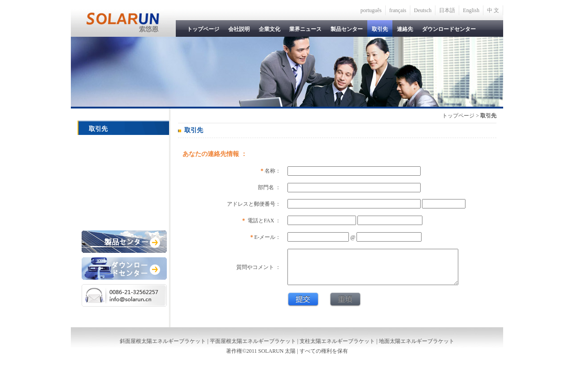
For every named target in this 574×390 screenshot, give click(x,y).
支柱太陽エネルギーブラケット (337, 348)
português (371, 10)
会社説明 (239, 29)
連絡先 (405, 29)
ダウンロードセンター (449, 29)
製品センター (346, 29)
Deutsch (422, 10)
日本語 (447, 10)
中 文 (493, 10)
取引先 (380, 29)
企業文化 (269, 29)
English (471, 10)
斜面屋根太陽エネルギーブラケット (163, 348)
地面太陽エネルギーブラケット (416, 348)
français (397, 10)
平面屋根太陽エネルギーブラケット (253, 348)
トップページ (203, 29)
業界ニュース (305, 29)
